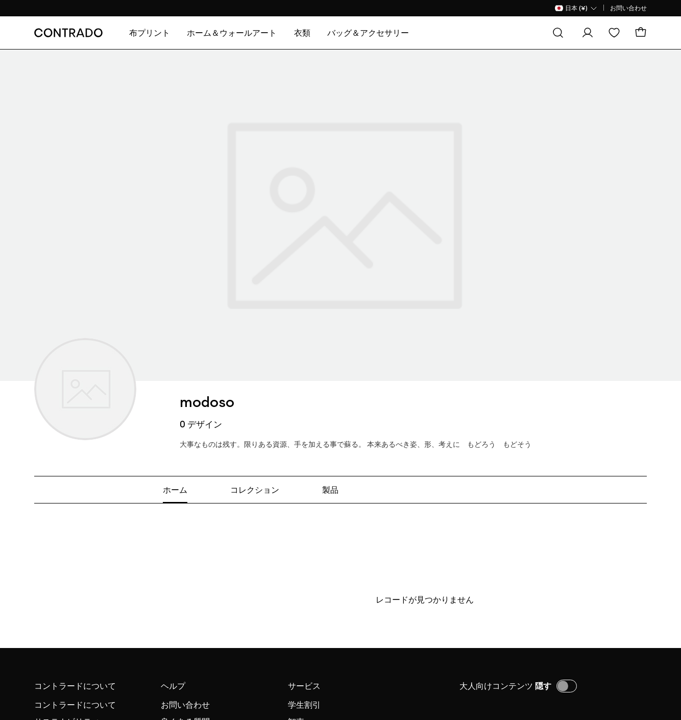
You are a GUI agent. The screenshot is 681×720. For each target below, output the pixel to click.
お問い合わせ (628, 8)
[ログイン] (587, 33)
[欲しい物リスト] (614, 33)
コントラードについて (75, 686)
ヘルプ (173, 686)
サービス (304, 686)
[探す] (558, 32)
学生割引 (304, 705)
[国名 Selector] (576, 8)
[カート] (641, 32)
